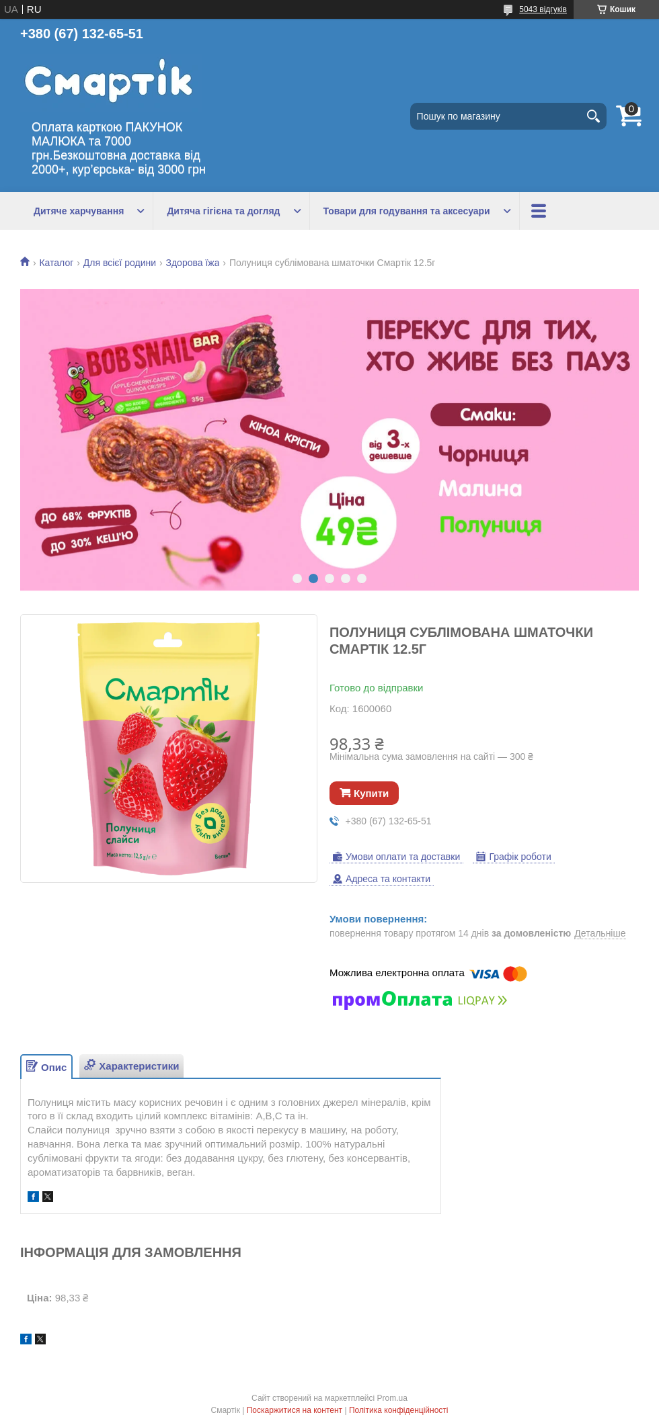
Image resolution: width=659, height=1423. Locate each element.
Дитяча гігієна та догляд (223, 211)
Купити (371, 793)
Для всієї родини (119, 262)
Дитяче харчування (79, 211)
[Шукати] (593, 116)
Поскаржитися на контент (294, 1410)
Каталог (56, 262)
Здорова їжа (192, 262)
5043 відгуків (543, 9)
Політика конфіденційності (399, 1410)
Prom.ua (392, 1398)
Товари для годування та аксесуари (406, 211)
